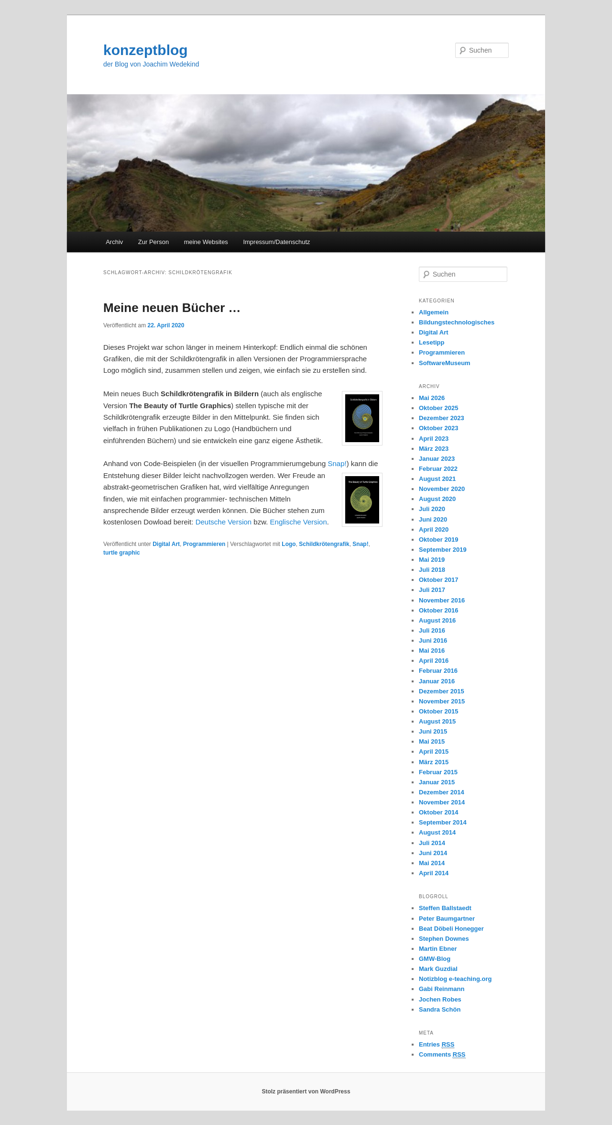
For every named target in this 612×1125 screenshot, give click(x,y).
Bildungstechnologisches (456, 322)
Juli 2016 (432, 630)
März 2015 (433, 762)
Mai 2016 (432, 650)
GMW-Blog (434, 958)
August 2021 (437, 478)
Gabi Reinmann (441, 988)
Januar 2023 (437, 458)
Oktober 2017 (438, 579)
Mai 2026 (432, 397)
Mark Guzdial (438, 968)
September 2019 (443, 549)
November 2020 (442, 488)
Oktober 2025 (438, 408)
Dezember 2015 (441, 691)
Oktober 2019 (438, 539)
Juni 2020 (433, 519)
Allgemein (433, 312)
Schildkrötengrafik (324, 544)
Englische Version (298, 522)
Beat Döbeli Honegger (451, 928)
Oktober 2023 (438, 428)
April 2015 (433, 751)
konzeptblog (145, 50)
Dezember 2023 (441, 418)
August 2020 (437, 498)
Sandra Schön (439, 1009)
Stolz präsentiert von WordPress (306, 1091)
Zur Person (153, 241)
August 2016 (437, 620)
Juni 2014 (433, 853)
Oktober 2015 (438, 711)
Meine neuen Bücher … (172, 308)
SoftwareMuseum (444, 363)
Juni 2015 (433, 731)
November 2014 (442, 802)
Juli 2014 (432, 843)
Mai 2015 (432, 741)
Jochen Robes (440, 999)
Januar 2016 (437, 681)
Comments (442, 1054)
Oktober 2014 (438, 812)
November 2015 (442, 701)
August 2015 (437, 721)
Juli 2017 (432, 589)
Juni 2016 (433, 640)
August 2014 (437, 832)
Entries (436, 1044)
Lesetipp (431, 342)
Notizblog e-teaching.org (455, 978)
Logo (288, 544)
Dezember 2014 (441, 792)
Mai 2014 (432, 863)
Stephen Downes (444, 938)
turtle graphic (121, 552)
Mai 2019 (432, 559)
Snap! (337, 463)
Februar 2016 (438, 670)
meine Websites (206, 241)
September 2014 (443, 822)
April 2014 (433, 873)
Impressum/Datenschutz (276, 241)
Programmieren (204, 544)
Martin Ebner (438, 948)
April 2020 (433, 529)
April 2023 (433, 438)
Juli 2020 (432, 508)
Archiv (114, 241)
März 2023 (433, 448)
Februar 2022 (438, 468)
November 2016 (442, 600)
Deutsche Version (224, 522)
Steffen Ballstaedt (445, 908)
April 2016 (433, 660)
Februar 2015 (438, 772)
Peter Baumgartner (447, 918)
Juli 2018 (432, 569)
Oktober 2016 (438, 610)
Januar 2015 (437, 782)
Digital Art (166, 544)
